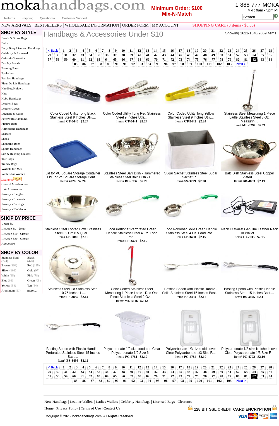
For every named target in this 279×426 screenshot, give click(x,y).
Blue (7, 280)
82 (254, 59)
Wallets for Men (12, 169)
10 (123, 51)
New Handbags (55, 401)
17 (180, 51)
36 (107, 55)
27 (262, 51)
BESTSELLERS (48, 25)
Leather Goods (10, 108)
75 (196, 59)
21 (213, 51)
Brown (9, 265)
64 (107, 59)
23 (229, 51)
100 (199, 64)
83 (262, 59)
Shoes (5, 138)
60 (74, 59)
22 (221, 51)
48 (205, 55)
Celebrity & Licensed (14, 53)
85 (76, 64)
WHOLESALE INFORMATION (92, 25)
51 (229, 55)
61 (82, 59)
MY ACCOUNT (165, 25)
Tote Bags (7, 158)
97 (174, 64)
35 (98, 55)
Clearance (7, 179)
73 (180, 59)
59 (66, 59)
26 (254, 51)
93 (141, 64)
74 (188, 59)
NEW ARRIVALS (16, 25)
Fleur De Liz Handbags (15, 83)
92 (133, 64)
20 (204, 51)
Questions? (48, 18)
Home (49, 408)
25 (245, 51)
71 (164, 59)
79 (229, 59)
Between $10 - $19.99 (14, 233)
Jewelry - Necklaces (13, 209)
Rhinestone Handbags (14, 128)
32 (74, 55)
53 (246, 55)
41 (147, 55)
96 (166, 64)
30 (57, 55)
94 (149, 64)
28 (270, 51)
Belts (4, 43)
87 (92, 64)
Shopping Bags (10, 143)
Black (31, 259)
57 (49, 59)
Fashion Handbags (12, 78)
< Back (53, 51)
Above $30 (8, 243)
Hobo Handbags (11, 98)
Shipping (27, 18)
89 (108, 64)
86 (84, 64)
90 (116, 64)
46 (188, 55)
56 (270, 55)
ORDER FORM (135, 25)
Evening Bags (9, 68)
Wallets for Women (13, 174)
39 (131, 55)
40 (139, 55)
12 (139, 51)
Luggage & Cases (12, 113)
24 (237, 51)
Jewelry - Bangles (12, 194)
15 (163, 51)
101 (209, 64)
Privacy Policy (67, 408)
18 (188, 51)
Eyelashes (7, 73)
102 (219, 64)
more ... (32, 290)
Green (34, 280)
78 (221, 59)
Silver (8, 270)
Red (33, 265)
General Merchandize (14, 184)
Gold (33, 270)
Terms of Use (91, 408)
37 (115, 55)
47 (196, 55)
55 (262, 55)
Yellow (8, 285)
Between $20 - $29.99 (14, 238)
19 (196, 51)
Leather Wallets (81, 401)
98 (182, 64)
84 (270, 59)
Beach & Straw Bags (14, 38)
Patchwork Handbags (14, 118)
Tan (32, 285)
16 (172, 51)
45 (180, 55)
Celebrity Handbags (135, 401)
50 (221, 55)
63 (98, 59)
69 (147, 59)
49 (213, 55)
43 (164, 55)
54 (254, 55)
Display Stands (10, 63)
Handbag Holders (12, 88)
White (8, 275)
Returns (9, 18)
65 (115, 59)
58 (57, 59)
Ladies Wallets (107, 401)
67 (131, 59)
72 (172, 59)
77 (213, 59)
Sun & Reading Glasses (15, 153)
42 (156, 55)
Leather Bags (9, 103)
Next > (241, 64)
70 (156, 59)
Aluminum (11, 290)
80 (237, 59)
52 (237, 55)
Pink (33, 275)
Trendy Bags (9, 163)
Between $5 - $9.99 (13, 228)
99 (190, 64)
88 (100, 64)
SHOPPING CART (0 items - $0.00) (224, 25)
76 (205, 59)
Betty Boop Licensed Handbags (20, 48)
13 (147, 51)
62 (90, 59)
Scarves (6, 133)
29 (49, 55)
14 (155, 51)
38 (123, 55)
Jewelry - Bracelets (13, 199)
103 (229, 64)
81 (246, 59)
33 (82, 55)
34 (90, 55)
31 (66, 55)
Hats (4, 93)
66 (123, 59)
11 (131, 51)
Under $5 (7, 223)
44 (172, 55)
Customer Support (74, 18)
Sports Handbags (11, 148)
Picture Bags (9, 123)
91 (125, 64)
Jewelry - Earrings (12, 204)
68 (139, 59)
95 (157, 64)
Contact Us (112, 408)
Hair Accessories (11, 189)
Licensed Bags (164, 401)
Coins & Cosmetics (13, 58)
